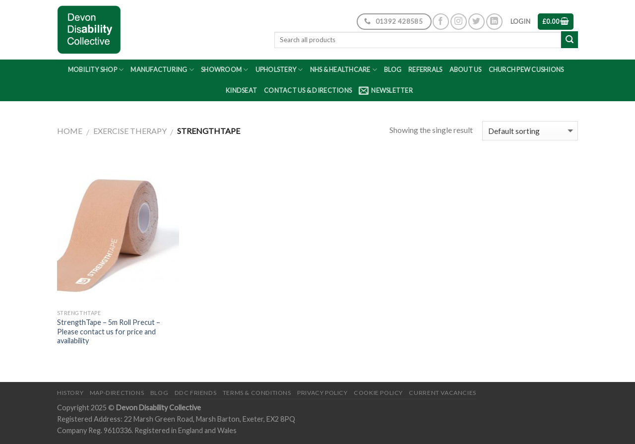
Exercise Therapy (130, 130)
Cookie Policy (378, 392)
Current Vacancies (442, 392)
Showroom (225, 69)
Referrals (425, 69)
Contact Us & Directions (308, 90)
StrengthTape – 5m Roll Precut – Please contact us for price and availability (108, 331)
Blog (392, 69)
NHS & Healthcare (344, 69)
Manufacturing (162, 69)
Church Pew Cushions (526, 69)
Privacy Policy (322, 392)
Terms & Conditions (257, 392)
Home (69, 130)
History (70, 392)
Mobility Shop (96, 69)
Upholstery (279, 69)
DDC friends (196, 392)
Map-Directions (117, 392)
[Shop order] (530, 130)
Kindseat (241, 90)
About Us (465, 69)
